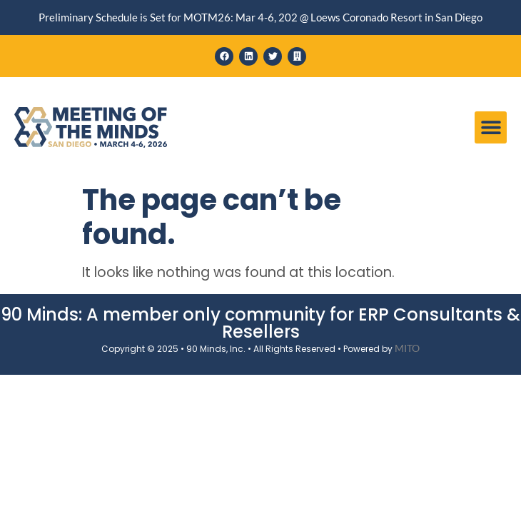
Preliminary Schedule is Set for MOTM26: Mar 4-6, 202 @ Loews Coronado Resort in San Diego (260, 17)
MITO (407, 348)
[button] (491, 127)
